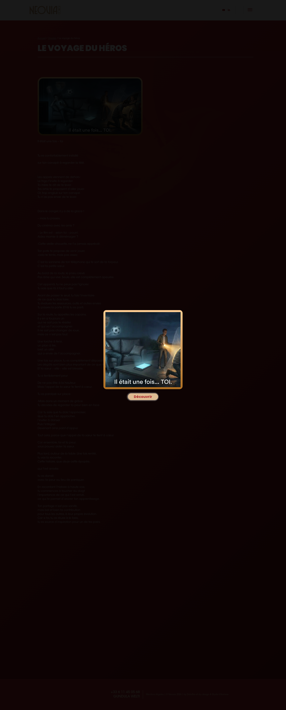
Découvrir (143, 396)
